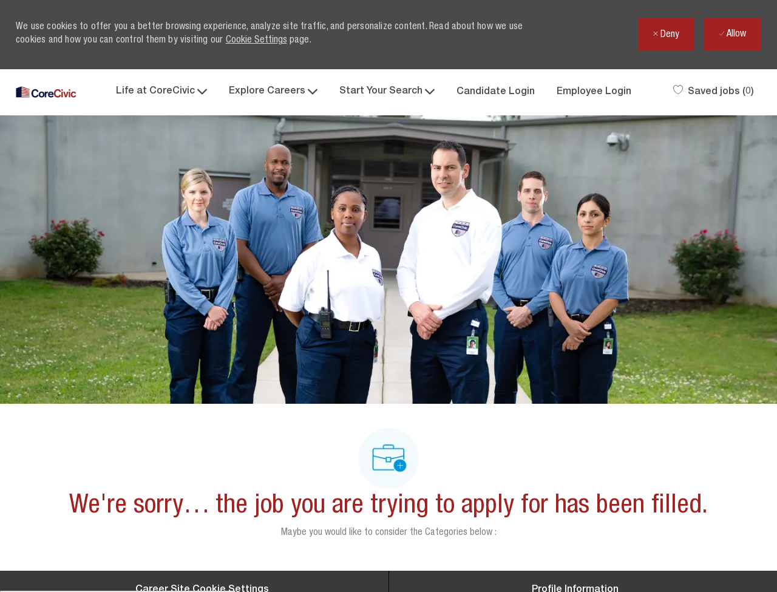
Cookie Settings (256, 41)
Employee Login (594, 92)
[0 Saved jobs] (713, 92)
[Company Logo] (46, 92)
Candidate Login (495, 92)
